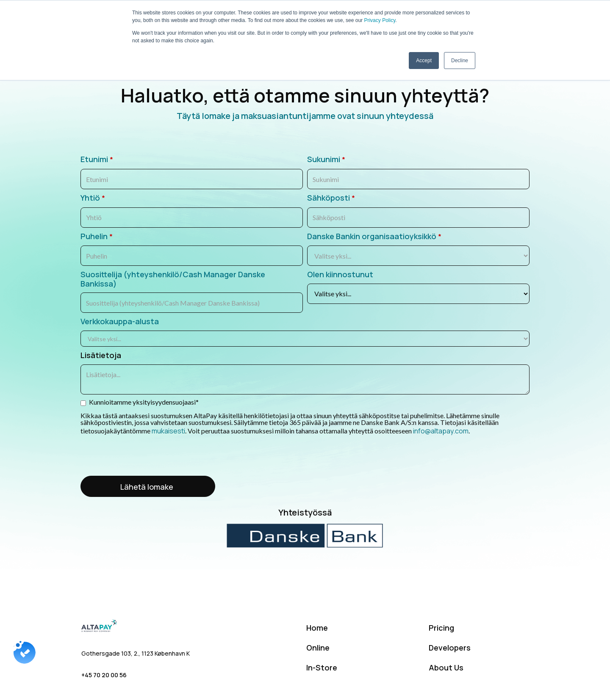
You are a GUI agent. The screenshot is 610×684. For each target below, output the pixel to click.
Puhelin (96, 236)
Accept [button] (424, 60)
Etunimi (96, 159)
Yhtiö (92, 198)
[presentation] (144, 455)
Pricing (441, 628)
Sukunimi (326, 159)
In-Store (321, 667)
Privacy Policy (379, 20)
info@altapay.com (440, 431)
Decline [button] (459, 60)
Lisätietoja (100, 355)
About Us (446, 667)
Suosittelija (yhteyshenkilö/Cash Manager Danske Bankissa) (172, 279)
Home (317, 628)
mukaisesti (168, 431)
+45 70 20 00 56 (104, 675)
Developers (450, 648)
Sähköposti (331, 198)
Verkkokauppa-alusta (119, 321)
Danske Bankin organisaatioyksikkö (374, 236)
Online (318, 648)
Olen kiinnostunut (340, 274)
